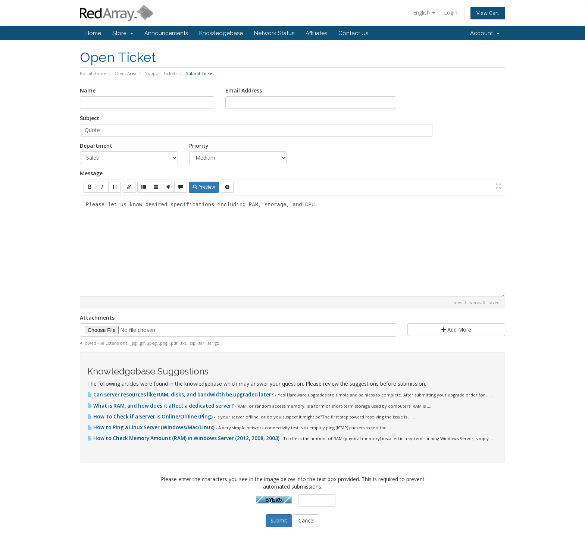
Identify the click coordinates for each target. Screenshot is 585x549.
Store (122, 33)
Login (450, 12)
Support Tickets (161, 73)
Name (88, 90)
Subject (89, 118)
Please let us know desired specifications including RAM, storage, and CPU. (292, 246)
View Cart (487, 12)
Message (91, 173)
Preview (204, 187)
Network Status (274, 33)
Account (485, 33)
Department (96, 145)
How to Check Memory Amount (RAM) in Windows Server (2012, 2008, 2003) (184, 438)
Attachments (97, 317)
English (424, 12)
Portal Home (93, 73)
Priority (199, 145)
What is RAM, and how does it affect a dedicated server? (161, 405)
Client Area (126, 73)
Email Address (243, 90)
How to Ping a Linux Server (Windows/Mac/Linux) (151, 427)
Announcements (166, 33)
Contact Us (353, 33)
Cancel (306, 520)
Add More (456, 329)
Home (93, 33)
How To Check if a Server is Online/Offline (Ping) (150, 416)
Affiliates (316, 33)
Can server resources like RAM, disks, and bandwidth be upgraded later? (181, 394)
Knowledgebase (221, 33)
